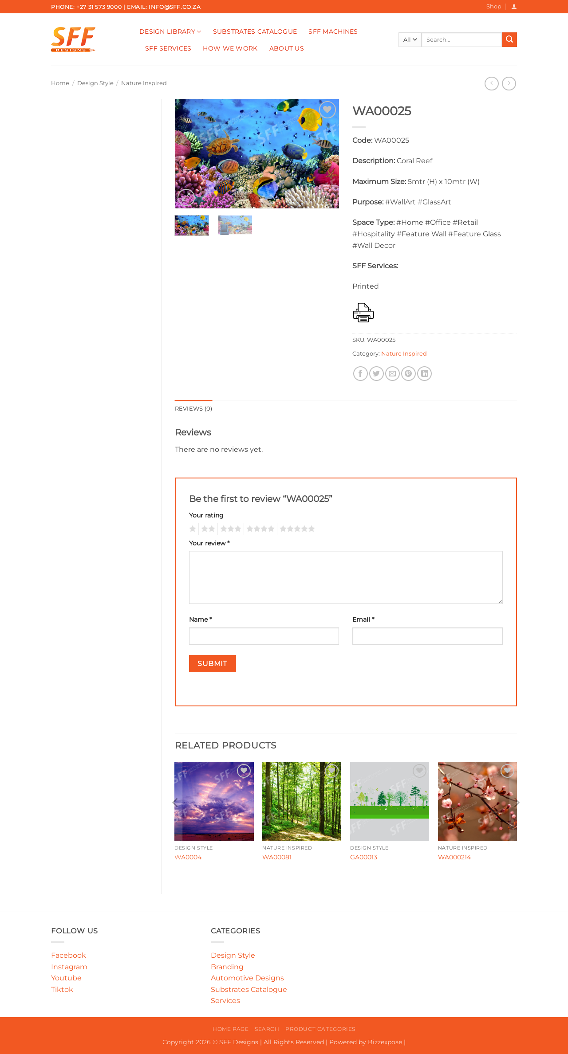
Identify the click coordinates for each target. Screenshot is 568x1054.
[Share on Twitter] (376, 373)
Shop (493, 6)
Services (225, 1000)
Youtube (66, 978)
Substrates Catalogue (255, 31)
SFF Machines (333, 31)
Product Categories (320, 1029)
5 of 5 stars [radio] (296, 529)
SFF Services (168, 48)
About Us (286, 48)
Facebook (68, 955)
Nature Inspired (144, 83)
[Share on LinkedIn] (424, 373)
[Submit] (509, 39)
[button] (514, 6)
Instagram (69, 967)
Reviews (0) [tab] (194, 408)
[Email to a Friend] (392, 373)
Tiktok (62, 989)
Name (200, 619)
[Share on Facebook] (360, 373)
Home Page (231, 1029)
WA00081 (277, 857)
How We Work (230, 48)
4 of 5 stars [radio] (259, 529)
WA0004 (187, 857)
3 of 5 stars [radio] (229, 529)
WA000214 (454, 857)
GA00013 (363, 857)
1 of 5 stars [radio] (191, 529)
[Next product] (491, 83)
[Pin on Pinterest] (408, 373)
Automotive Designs (247, 978)
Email (363, 619)
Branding (227, 967)
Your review (209, 543)
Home (60, 83)
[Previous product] (509, 83)
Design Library (170, 31)
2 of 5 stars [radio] (206, 529)
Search (267, 1029)
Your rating (206, 515)
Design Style (95, 83)
